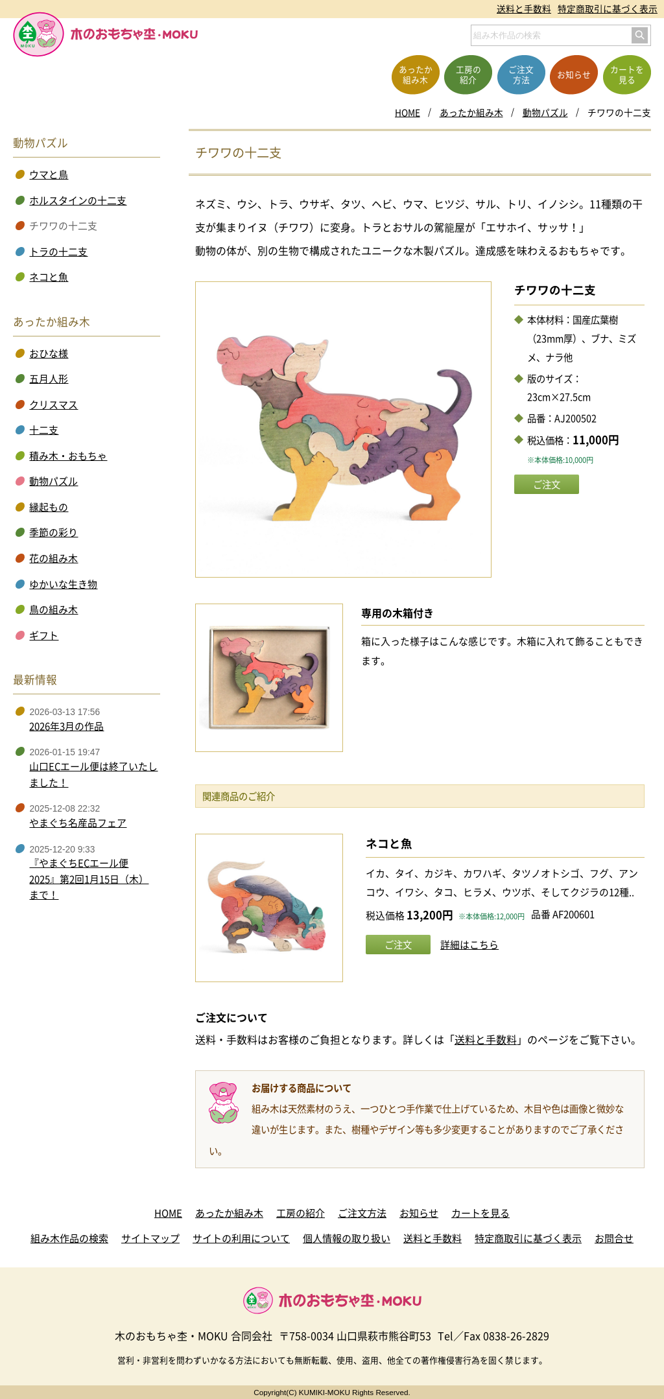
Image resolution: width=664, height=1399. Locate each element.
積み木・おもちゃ (68, 456)
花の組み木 (53, 558)
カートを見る (480, 1213)
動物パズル (545, 112)
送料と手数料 (524, 8)
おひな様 (48, 353)
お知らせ (418, 1213)
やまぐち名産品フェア (77, 823)
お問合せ (614, 1238)
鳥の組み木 (53, 609)
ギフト (43, 635)
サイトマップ (150, 1238)
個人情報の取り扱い (346, 1238)
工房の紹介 (300, 1213)
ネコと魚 (389, 843)
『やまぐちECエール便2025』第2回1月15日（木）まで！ (88, 879)
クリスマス (53, 404)
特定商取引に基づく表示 (608, 8)
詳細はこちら (469, 944)
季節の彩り (53, 532)
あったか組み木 (471, 112)
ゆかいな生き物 (63, 584)
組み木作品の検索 (69, 1238)
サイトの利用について (241, 1238)
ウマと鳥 (48, 174)
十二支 (43, 430)
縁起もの (48, 507)
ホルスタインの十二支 (77, 200)
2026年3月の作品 (66, 726)
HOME (407, 112)
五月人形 (48, 378)
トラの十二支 (58, 251)
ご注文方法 (362, 1213)
